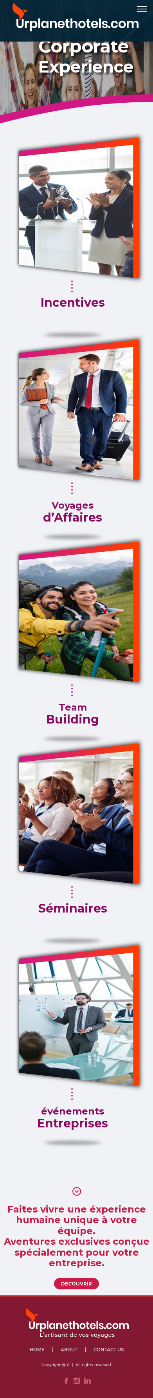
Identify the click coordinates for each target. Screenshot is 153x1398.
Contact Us (109, 1349)
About (69, 1349)
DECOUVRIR (76, 1284)
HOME (37, 1349)
